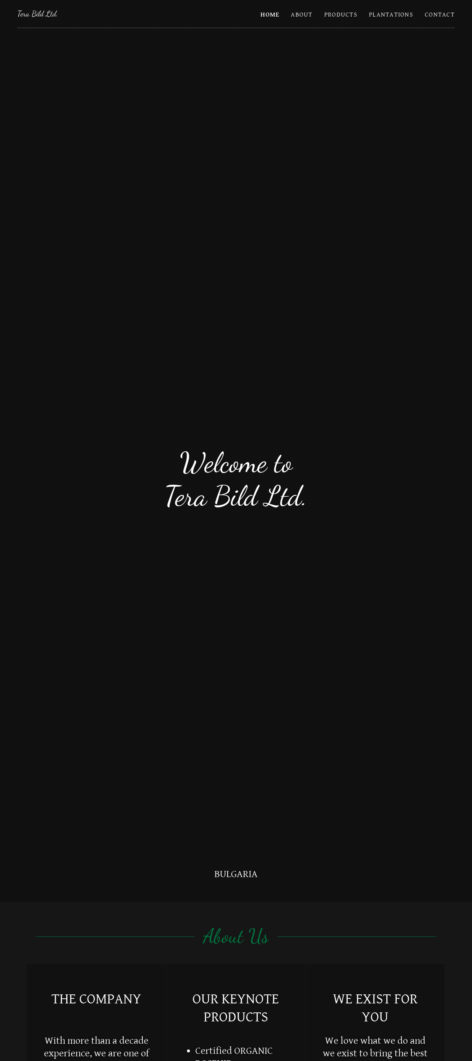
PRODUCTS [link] (340, 14)
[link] (37, 14)
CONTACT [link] (440, 14)
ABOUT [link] (301, 14)
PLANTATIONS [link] (391, 14)
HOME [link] (270, 14)
